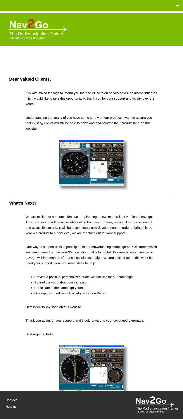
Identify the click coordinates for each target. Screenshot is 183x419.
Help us (11, 406)
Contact (11, 400)
